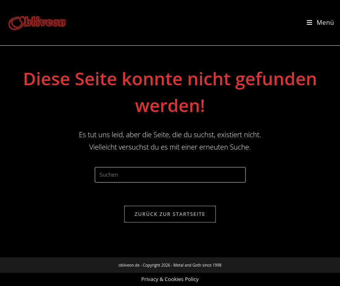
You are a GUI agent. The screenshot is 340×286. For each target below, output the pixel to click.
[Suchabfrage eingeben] (170, 175)
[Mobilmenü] (320, 22)
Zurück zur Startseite (170, 213)
